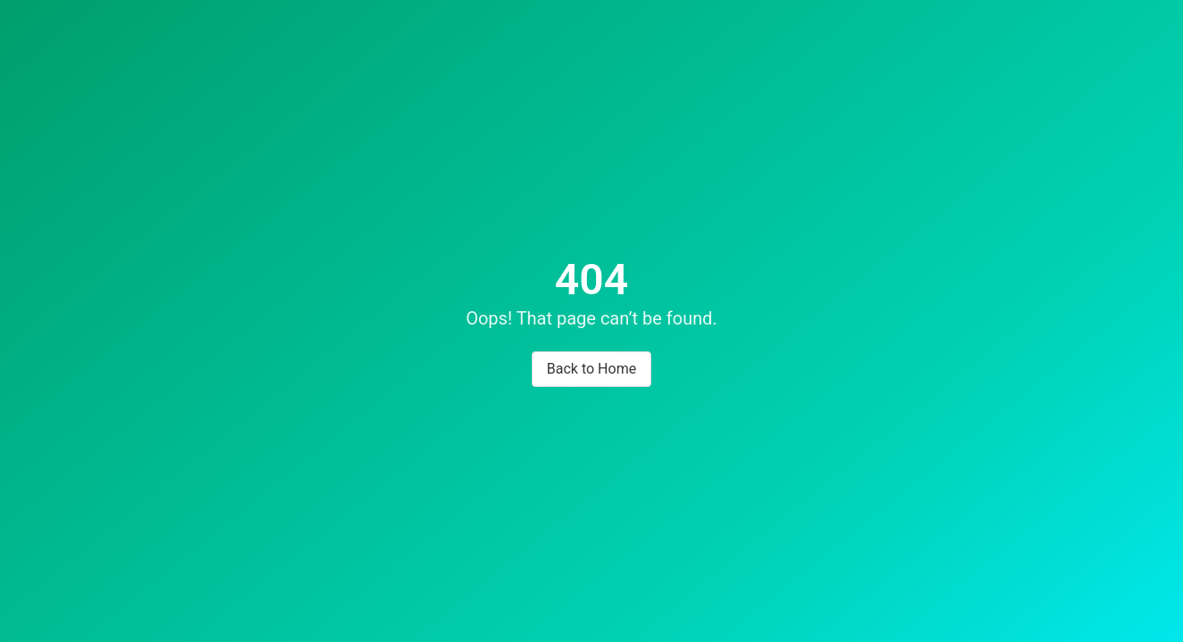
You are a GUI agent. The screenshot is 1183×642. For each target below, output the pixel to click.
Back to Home (591, 368)
